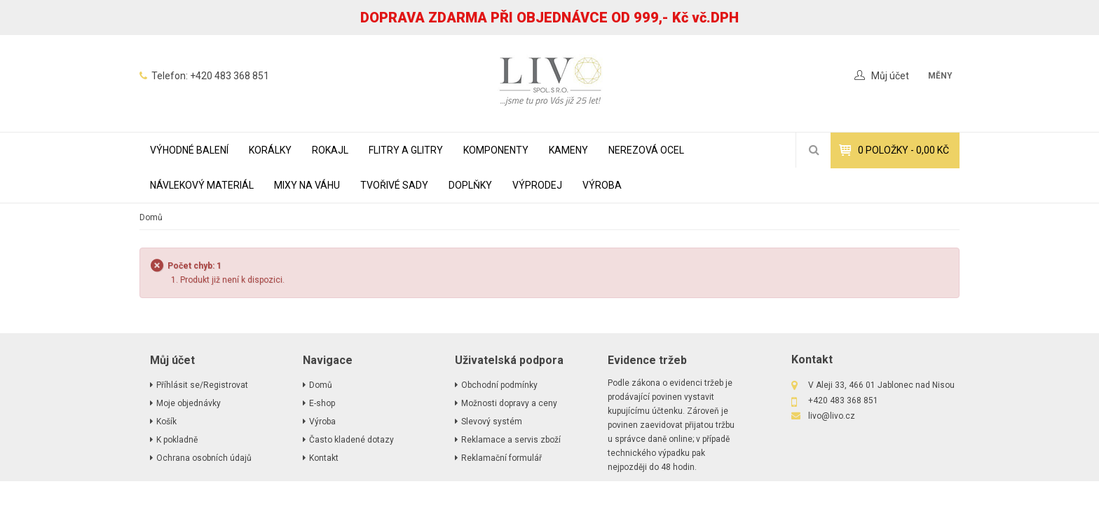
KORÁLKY (270, 150)
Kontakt (324, 458)
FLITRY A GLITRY (406, 150)
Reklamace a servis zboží (511, 440)
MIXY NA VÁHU (307, 185)
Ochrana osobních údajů (204, 458)
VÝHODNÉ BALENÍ (189, 150)
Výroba (602, 185)
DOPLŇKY (470, 185)
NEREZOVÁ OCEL (646, 150)
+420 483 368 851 (229, 75)
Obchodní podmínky (499, 385)
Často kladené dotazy (351, 440)
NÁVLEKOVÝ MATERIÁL (202, 185)
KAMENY (568, 150)
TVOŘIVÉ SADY (394, 185)
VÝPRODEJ (537, 185)
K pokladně (177, 440)
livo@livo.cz (831, 416)
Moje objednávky (188, 403)
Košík (166, 421)
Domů (151, 217)
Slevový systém (491, 421)
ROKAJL (330, 150)
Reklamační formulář (501, 458)
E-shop (322, 403)
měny (940, 76)
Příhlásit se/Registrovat (202, 385)
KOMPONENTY (495, 150)
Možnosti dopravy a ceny (509, 403)
